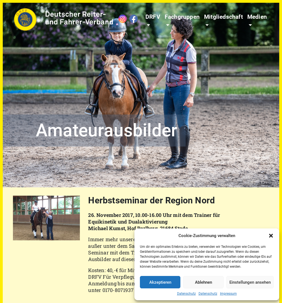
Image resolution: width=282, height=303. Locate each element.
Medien (257, 17)
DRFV (152, 17)
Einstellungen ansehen (250, 282)
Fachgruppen (182, 17)
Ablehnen (203, 282)
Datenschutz (186, 294)
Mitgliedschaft (223, 17)
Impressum (228, 294)
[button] (271, 235)
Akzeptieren (160, 282)
